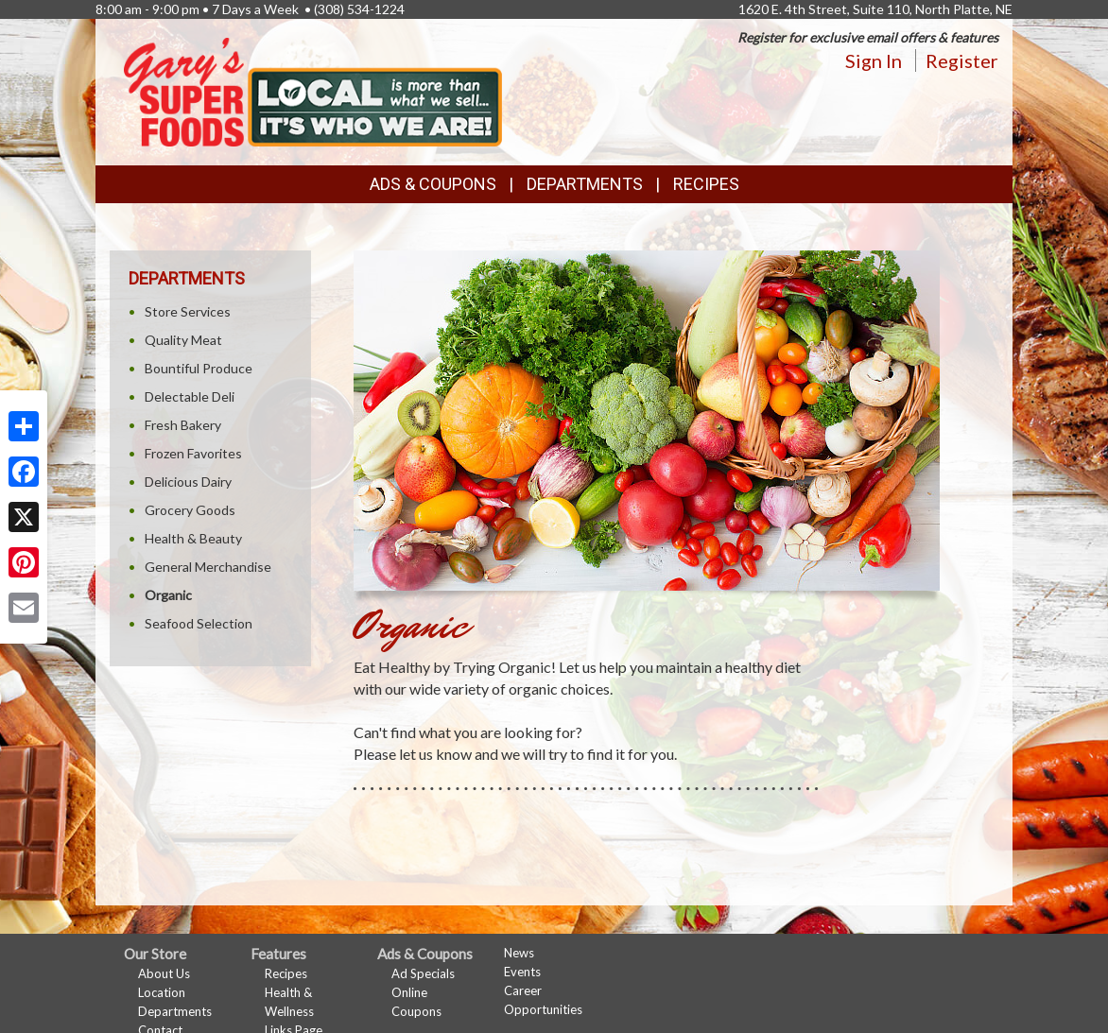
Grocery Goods (190, 510)
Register (962, 60)
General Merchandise (208, 567)
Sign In (873, 60)
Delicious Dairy (188, 481)
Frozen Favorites (193, 453)
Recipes (706, 184)
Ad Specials (423, 973)
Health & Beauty (193, 538)
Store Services (188, 311)
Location (161, 992)
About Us (164, 973)
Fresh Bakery (183, 425)
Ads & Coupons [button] (433, 184)
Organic (168, 595)
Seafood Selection (198, 623)
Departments (175, 1011)
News (519, 952)
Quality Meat (183, 340)
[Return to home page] (313, 90)
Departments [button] (585, 184)
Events (522, 971)
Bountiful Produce (198, 368)
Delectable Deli (189, 396)
